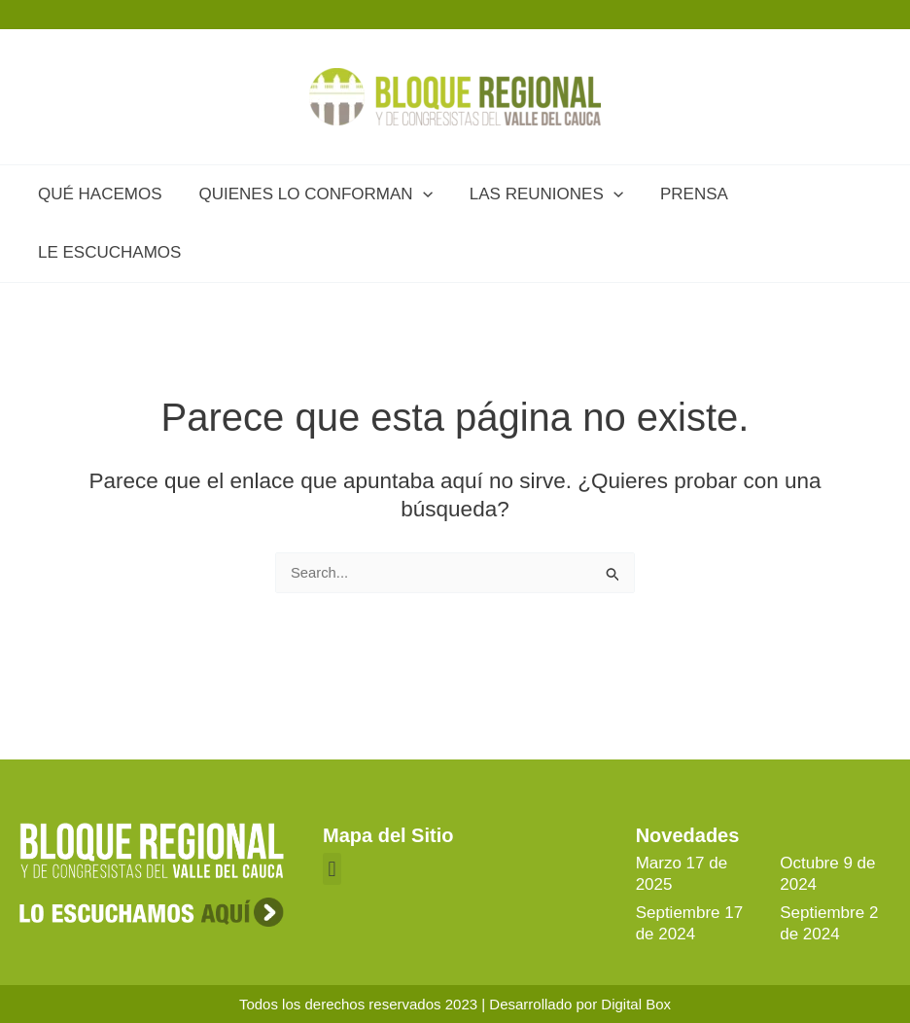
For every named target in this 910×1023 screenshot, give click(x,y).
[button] (332, 869)
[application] (417, 194)
